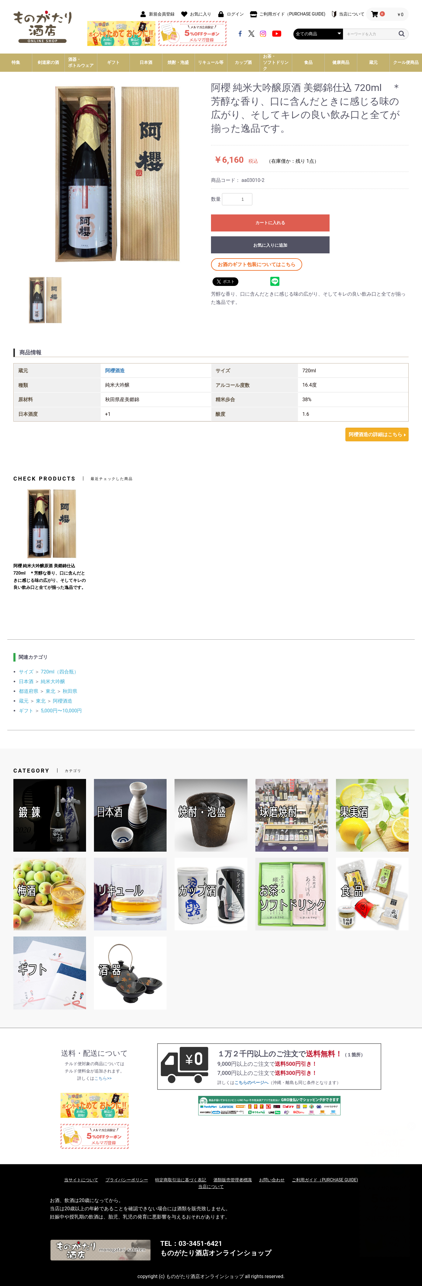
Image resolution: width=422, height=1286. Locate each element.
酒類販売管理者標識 (232, 1179)
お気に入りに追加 (270, 245)
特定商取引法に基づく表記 (180, 1179)
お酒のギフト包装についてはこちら (257, 264)
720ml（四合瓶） (60, 672)
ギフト (26, 711)
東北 (50, 691)
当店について (211, 1186)
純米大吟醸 (53, 681)
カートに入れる (270, 222)
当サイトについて (81, 1179)
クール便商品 (406, 62)
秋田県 (70, 691)
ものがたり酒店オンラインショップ (216, 1253)
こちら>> (103, 1078)
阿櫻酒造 (115, 371)
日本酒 (26, 681)
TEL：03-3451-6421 (191, 1243)
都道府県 (28, 691)
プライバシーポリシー (127, 1179)
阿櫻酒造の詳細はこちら (375, 434)
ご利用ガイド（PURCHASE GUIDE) (325, 1179)
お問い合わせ (272, 1179)
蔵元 (24, 701)
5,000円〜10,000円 (61, 711)
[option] (112, 173)
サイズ (26, 672)
